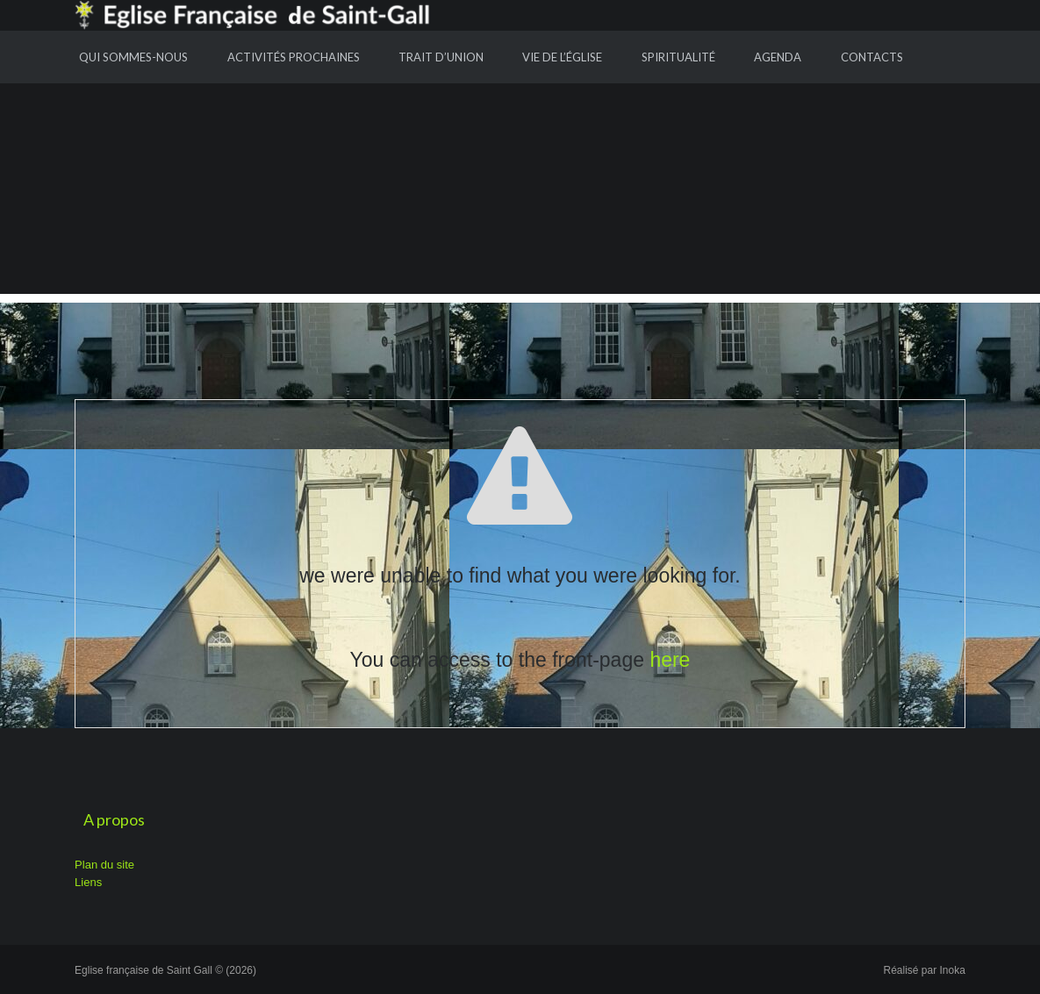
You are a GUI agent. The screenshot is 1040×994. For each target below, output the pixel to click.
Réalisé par (924, 970)
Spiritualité (678, 57)
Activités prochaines (293, 57)
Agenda (777, 57)
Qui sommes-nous (133, 57)
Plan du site (104, 864)
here (669, 659)
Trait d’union (441, 57)
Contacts (872, 57)
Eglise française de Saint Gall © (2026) (165, 970)
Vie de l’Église (562, 57)
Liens (88, 882)
